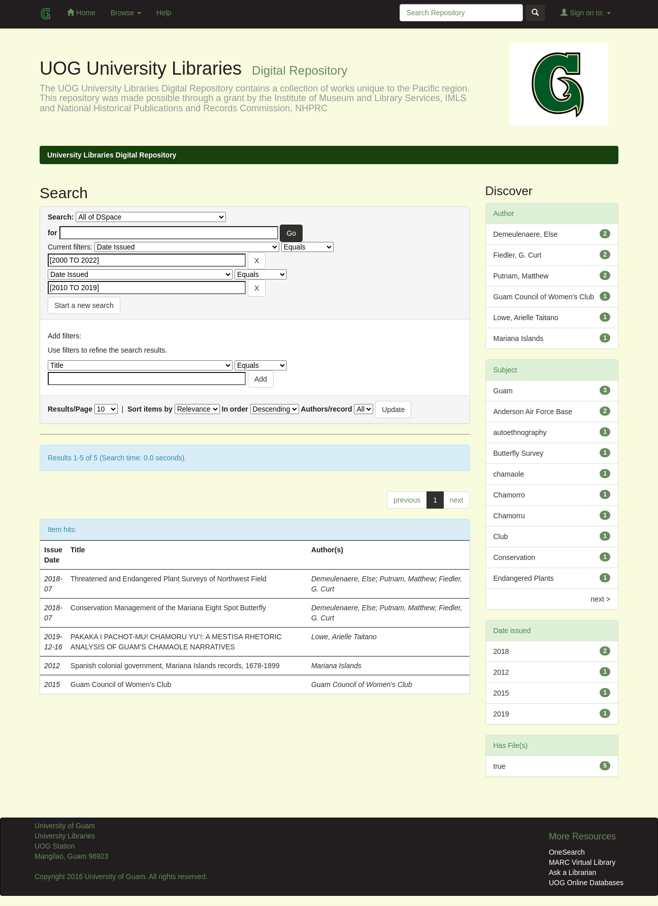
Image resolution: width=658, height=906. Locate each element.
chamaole (509, 474)
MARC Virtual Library (582, 862)
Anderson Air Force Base (533, 412)
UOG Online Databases (586, 883)
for (52, 233)
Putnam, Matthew (407, 579)
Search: (61, 217)
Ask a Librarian (572, 872)
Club (501, 537)
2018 (501, 651)
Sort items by (150, 409)
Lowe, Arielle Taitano (344, 637)
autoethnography (520, 432)
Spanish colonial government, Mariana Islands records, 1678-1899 (175, 666)
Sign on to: (586, 12)
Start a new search (84, 305)
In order (235, 409)
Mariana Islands (336, 666)
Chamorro (509, 495)
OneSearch (567, 852)
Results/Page (70, 409)
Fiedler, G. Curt (518, 255)
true (500, 766)
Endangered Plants (524, 578)
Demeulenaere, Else (343, 579)
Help (163, 13)
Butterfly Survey (519, 453)
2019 (501, 714)
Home (81, 12)
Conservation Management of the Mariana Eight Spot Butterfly (168, 608)
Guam (503, 391)
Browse (126, 13)
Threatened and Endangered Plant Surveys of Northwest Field (169, 579)
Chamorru (509, 516)
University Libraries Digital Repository (111, 155)
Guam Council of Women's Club (121, 684)
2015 (501, 693)
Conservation (515, 557)
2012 (501, 672)
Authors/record (326, 409)
